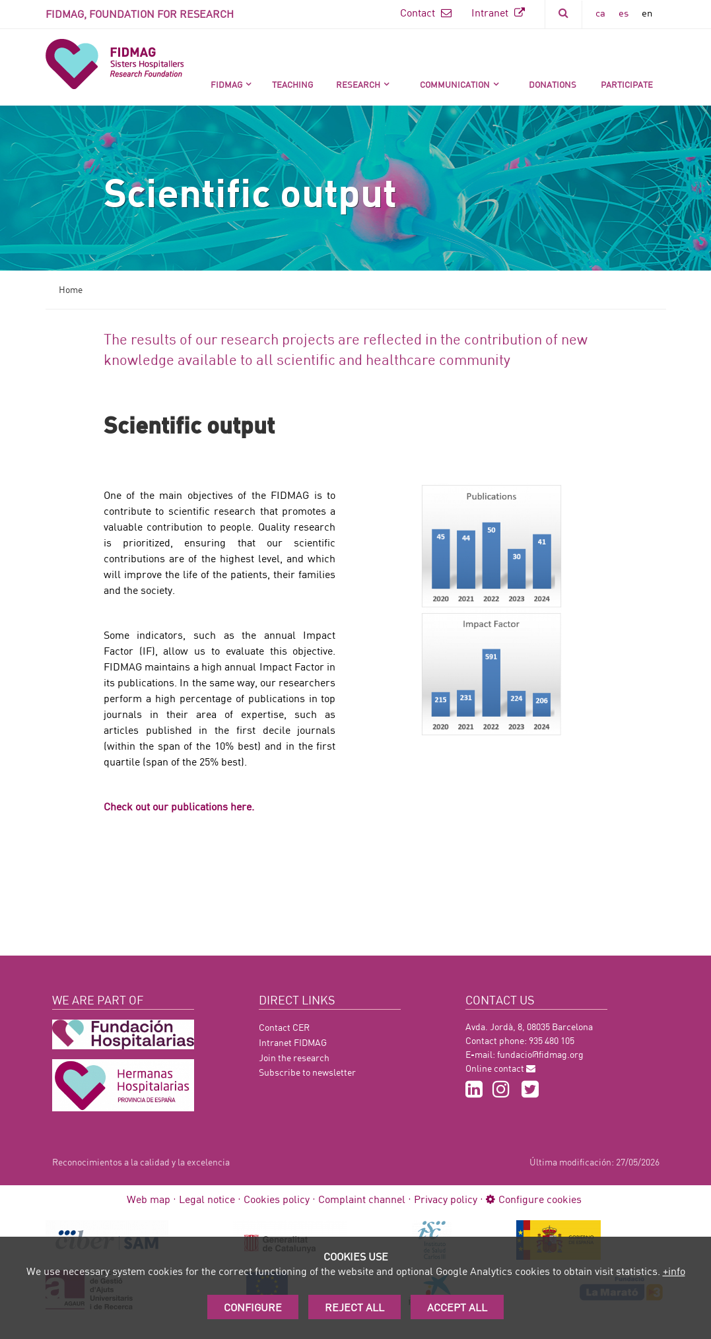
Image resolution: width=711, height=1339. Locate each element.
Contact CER (284, 1027)
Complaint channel (361, 1198)
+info (674, 1270)
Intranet (498, 12)
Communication (455, 84)
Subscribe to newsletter (307, 1072)
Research (358, 84)
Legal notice (207, 1198)
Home (71, 289)
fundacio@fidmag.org (540, 1054)
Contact (426, 12)
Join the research (294, 1057)
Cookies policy (277, 1198)
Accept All (457, 1307)
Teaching (292, 84)
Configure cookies (534, 1198)
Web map (148, 1198)
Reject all (354, 1307)
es (623, 12)
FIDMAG (226, 84)
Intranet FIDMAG (293, 1042)
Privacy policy (445, 1198)
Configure (253, 1307)
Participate (627, 84)
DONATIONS (552, 84)
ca (600, 12)
